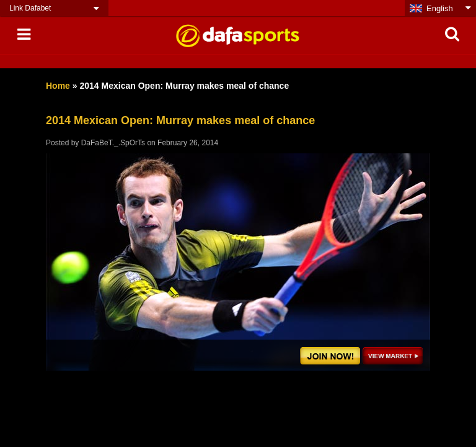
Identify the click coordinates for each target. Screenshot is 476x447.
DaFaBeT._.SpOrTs (113, 142)
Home (58, 86)
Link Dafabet (30, 8)
